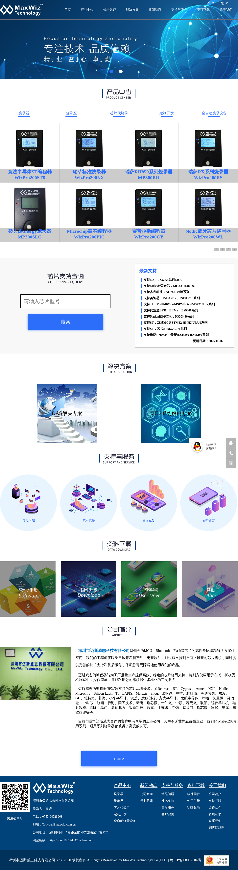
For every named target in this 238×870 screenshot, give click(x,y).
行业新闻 (146, 800)
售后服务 (167, 807)
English (223, 3)
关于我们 (226, 9)
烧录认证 (109, 9)
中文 (211, 3)
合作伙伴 (215, 807)
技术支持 (167, 800)
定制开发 (166, 113)
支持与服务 (179, 9)
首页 (67, 9)
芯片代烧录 (119, 113)
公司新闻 (146, 794)
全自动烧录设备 (214, 113)
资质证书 (215, 814)
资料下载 (203, 9)
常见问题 (167, 794)
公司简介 (215, 794)
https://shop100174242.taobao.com (71, 840)
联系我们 (215, 821)
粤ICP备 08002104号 (185, 860)
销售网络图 (217, 827)
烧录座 (71, 113)
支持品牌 (215, 800)
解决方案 (132, 9)
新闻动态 (155, 9)
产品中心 (87, 9)
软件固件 (193, 794)
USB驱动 (193, 807)
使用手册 (193, 800)
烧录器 (23, 113)
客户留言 (167, 814)
